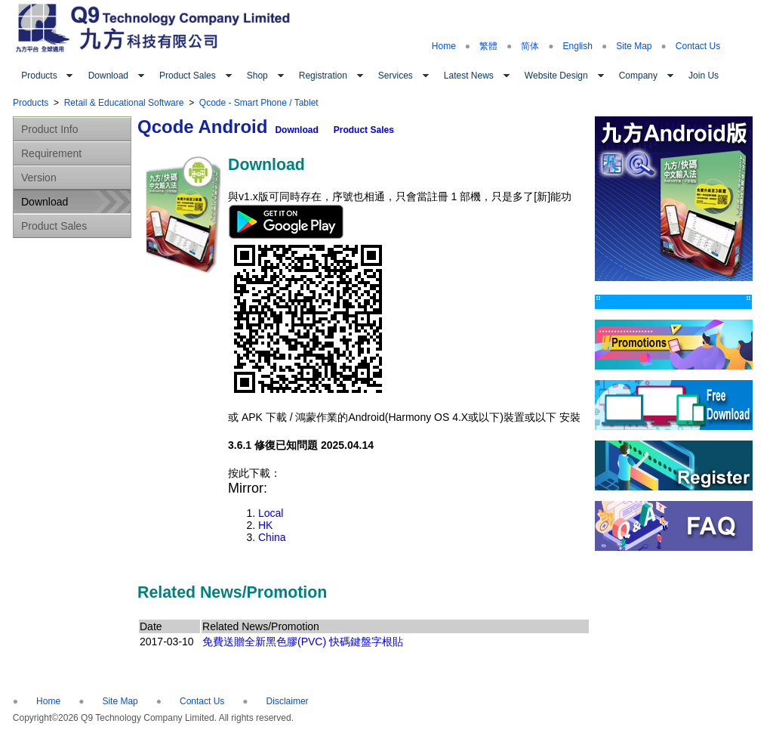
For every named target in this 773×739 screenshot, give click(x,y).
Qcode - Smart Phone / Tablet (259, 102)
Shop (257, 75)
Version (39, 178)
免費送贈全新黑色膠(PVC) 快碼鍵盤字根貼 (302, 641)
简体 (530, 46)
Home (444, 46)
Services (395, 75)
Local (320, 513)
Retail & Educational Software (124, 102)
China (321, 537)
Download (108, 75)
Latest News (469, 75)
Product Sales (187, 75)
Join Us (703, 75)
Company (638, 75)
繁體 (488, 46)
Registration (323, 75)
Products (39, 75)
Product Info (50, 129)
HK (314, 525)
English (578, 46)
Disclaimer (287, 701)
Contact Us (698, 46)
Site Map (633, 46)
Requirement (51, 153)
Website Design (556, 75)
